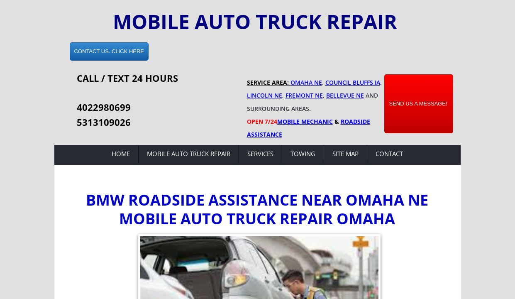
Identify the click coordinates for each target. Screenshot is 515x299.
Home (121, 154)
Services (260, 154)
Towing (302, 154)
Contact (389, 154)
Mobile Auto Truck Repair (188, 154)
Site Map (345, 154)
